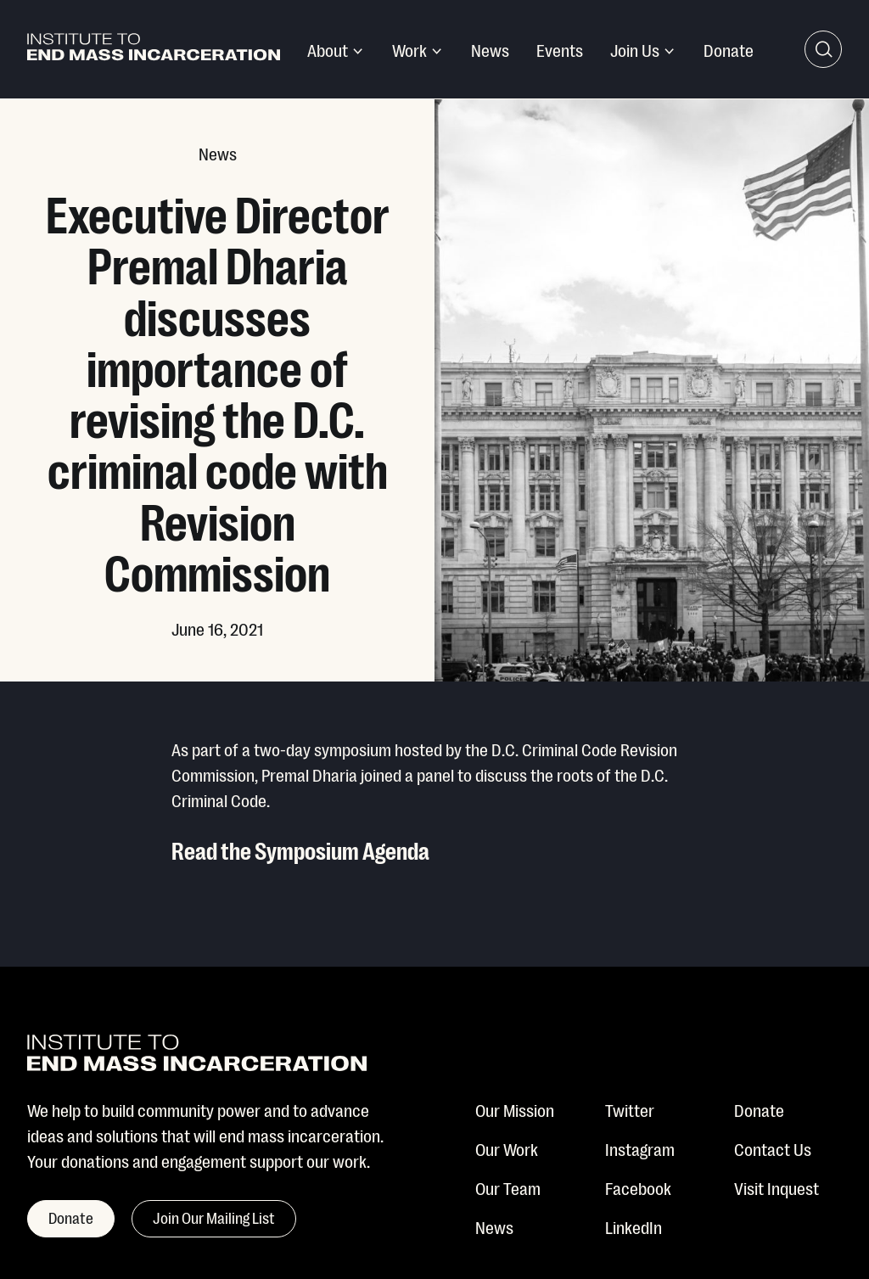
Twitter (629, 1109)
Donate (729, 49)
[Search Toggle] (823, 49)
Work (409, 49)
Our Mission (514, 1109)
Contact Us (772, 1148)
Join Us (634, 49)
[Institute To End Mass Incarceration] (153, 49)
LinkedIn (633, 1226)
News (490, 49)
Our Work (506, 1148)
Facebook (638, 1187)
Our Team (508, 1187)
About (327, 49)
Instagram (640, 1148)
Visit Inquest (776, 1187)
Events (559, 49)
